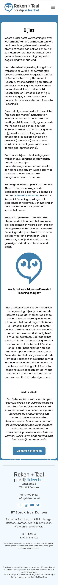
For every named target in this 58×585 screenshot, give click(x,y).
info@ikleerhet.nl (29, 498)
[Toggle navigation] (53, 7)
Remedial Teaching (27, 195)
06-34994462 (29, 494)
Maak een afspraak (29, 450)
